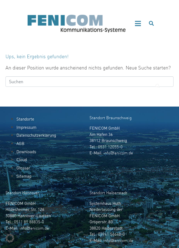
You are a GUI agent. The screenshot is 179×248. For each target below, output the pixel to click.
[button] (138, 23)
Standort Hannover (22, 192)
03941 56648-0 (111, 234)
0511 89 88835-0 (29, 221)
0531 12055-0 (110, 146)
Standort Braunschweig (111, 117)
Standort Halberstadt (108, 192)
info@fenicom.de (118, 152)
